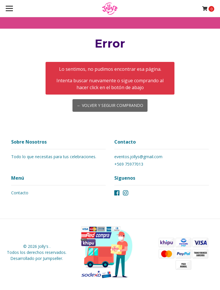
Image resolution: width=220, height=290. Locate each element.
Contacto (19, 192)
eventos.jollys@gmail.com (138, 156)
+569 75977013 (128, 164)
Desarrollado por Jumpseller (36, 258)
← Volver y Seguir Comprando (110, 105)
